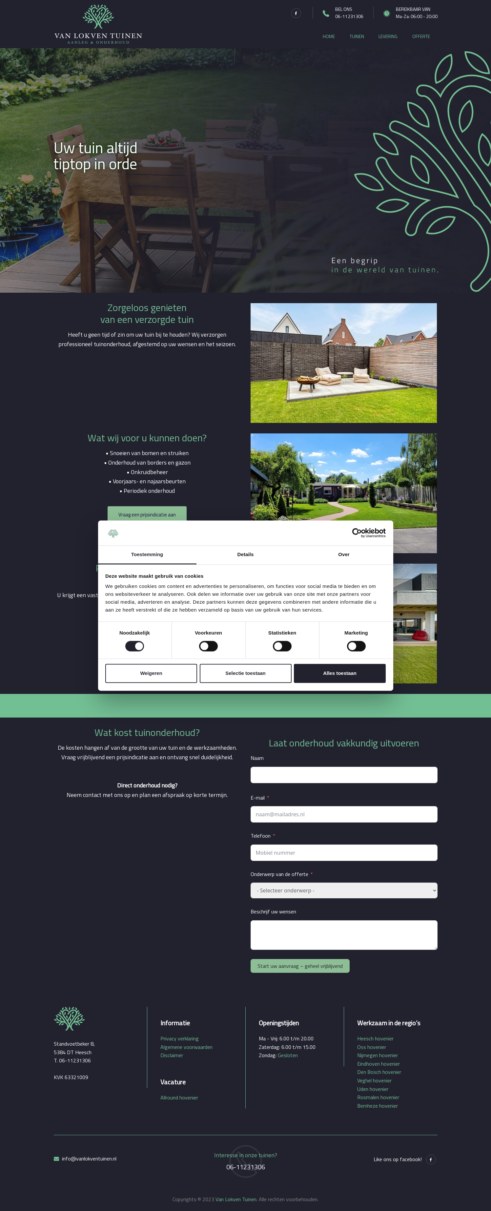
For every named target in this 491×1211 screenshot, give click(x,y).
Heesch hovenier (375, 1038)
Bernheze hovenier (377, 1106)
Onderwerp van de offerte (279, 874)
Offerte (421, 36)
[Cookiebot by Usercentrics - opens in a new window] (357, 533)
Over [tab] (344, 554)
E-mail (258, 798)
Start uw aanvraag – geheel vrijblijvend (300, 966)
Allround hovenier (179, 1097)
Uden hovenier (372, 1089)
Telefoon (261, 836)
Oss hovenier (371, 1047)
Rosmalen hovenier (378, 1097)
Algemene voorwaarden (186, 1047)
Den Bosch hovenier (379, 1072)
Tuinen (357, 36)
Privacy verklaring (179, 1038)
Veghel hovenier (374, 1080)
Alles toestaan (340, 673)
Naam (257, 758)
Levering (388, 36)
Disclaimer (171, 1055)
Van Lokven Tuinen (235, 1199)
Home (329, 36)
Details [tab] (245, 554)
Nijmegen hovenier (377, 1055)
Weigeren (151, 673)
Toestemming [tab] (147, 554)
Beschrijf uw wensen (273, 911)
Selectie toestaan (245, 673)
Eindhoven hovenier (378, 1064)
